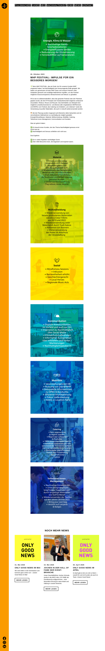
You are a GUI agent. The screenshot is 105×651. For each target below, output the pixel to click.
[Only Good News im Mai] (28, 562)
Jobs (70, 5)
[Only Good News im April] (86, 562)
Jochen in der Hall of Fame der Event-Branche (56, 584)
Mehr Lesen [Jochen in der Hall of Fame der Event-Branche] (51, 603)
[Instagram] (4, 642)
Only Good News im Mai (27, 582)
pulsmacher (23, 5)
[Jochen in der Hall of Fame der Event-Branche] (57, 562)
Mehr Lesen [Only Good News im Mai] (22, 594)
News (77, 5)
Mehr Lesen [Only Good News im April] (80, 596)
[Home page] (4, 6)
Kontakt (87, 5)
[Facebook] (4, 638)
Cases (36, 5)
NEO (43, 5)
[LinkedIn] (4, 646)
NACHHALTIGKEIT (56, 5)
